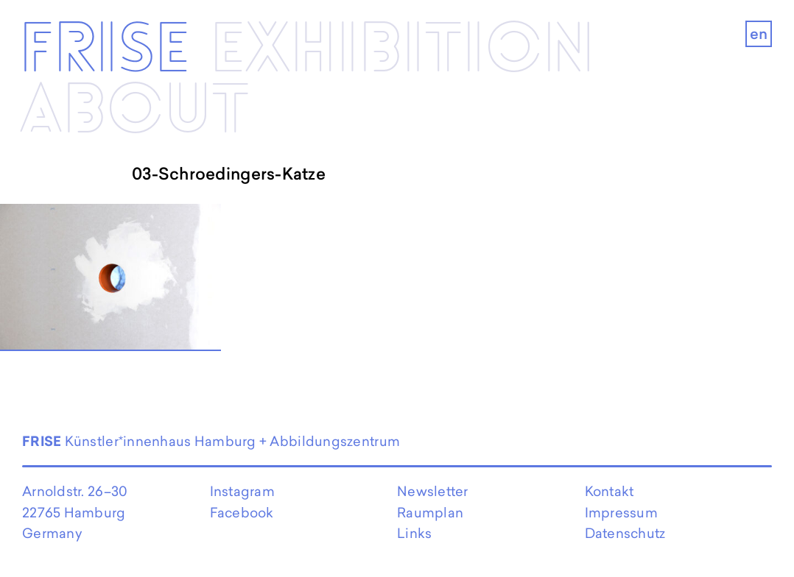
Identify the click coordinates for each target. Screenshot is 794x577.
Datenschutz (625, 533)
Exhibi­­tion (402, 51)
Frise (104, 51)
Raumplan (430, 512)
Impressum (621, 512)
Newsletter (432, 491)
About (134, 111)
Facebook (242, 512)
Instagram (242, 491)
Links (414, 533)
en (759, 34)
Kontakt (609, 491)
